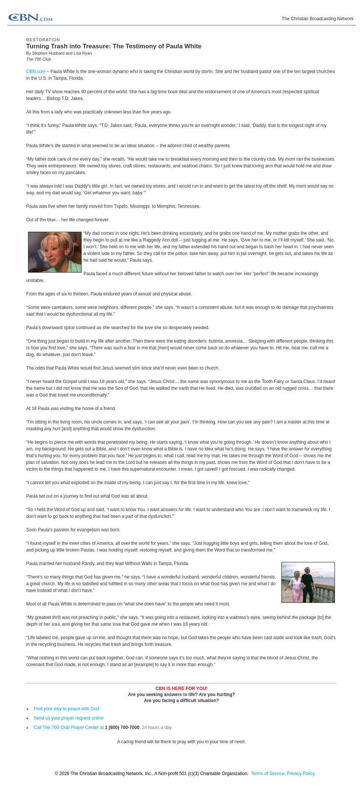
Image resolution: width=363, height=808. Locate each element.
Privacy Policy (300, 773)
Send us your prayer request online (69, 718)
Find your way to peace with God (66, 708)
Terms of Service (267, 773)
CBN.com (35, 71)
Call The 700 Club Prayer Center (66, 727)
